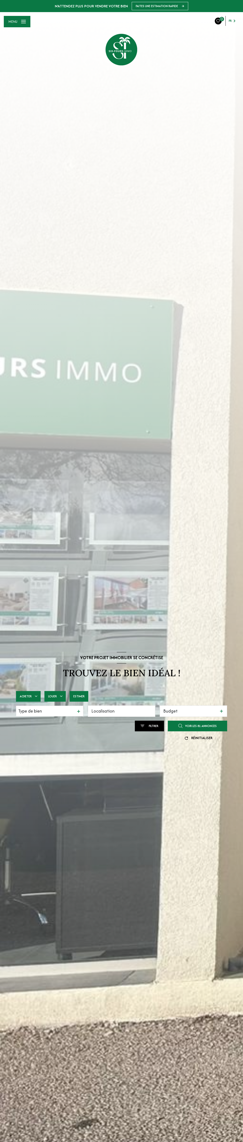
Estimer (78, 696)
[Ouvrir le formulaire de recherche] (149, 726)
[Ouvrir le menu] (17, 21)
